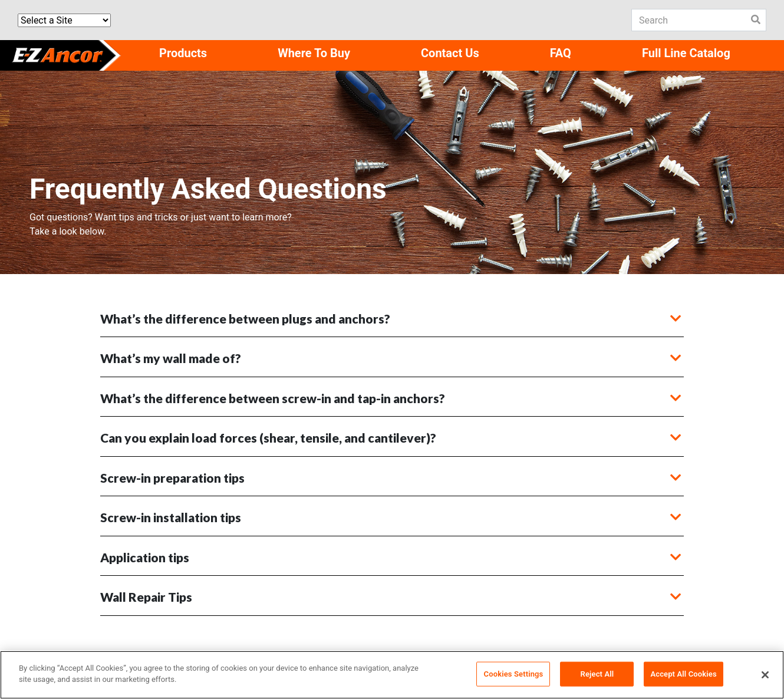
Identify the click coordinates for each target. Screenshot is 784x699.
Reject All (597, 674)
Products (183, 53)
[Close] (765, 675)
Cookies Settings (513, 674)
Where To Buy (314, 53)
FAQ (560, 53)
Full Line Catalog (686, 53)
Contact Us (450, 53)
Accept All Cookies (683, 674)
